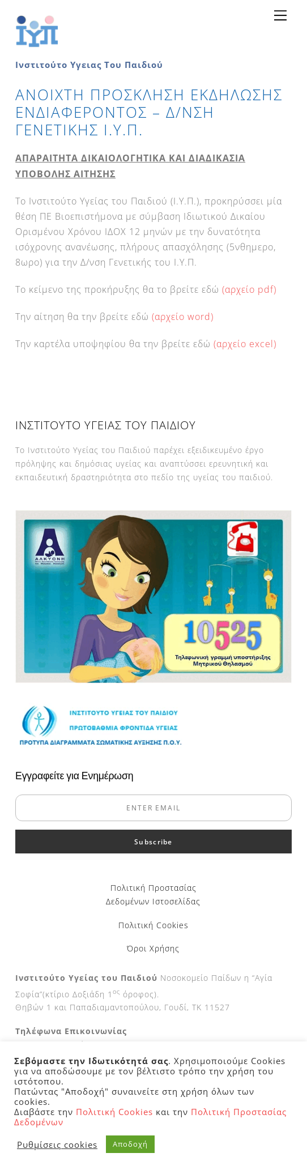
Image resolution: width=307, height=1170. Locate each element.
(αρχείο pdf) (249, 289)
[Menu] (280, 15)
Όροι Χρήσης (153, 948)
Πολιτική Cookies (153, 925)
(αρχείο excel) (245, 344)
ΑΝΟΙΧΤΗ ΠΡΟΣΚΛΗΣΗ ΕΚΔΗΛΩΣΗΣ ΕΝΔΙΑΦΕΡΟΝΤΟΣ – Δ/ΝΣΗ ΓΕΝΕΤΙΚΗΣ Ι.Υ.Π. (149, 112)
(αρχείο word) (183, 316)
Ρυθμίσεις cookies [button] (57, 1144)
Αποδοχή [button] (130, 1144)
